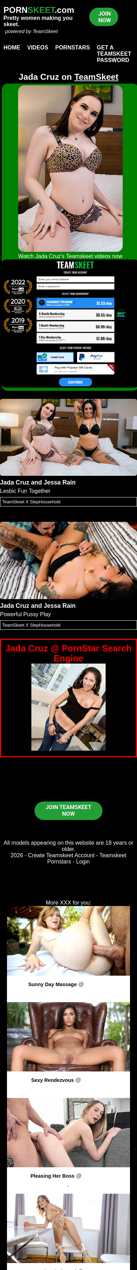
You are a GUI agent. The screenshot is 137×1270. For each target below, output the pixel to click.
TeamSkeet (45, 31)
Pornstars (72, 48)
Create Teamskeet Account (61, 855)
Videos (37, 48)
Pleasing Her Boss (52, 1176)
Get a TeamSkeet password (114, 54)
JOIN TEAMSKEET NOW (68, 810)
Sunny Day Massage (52, 984)
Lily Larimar (52, 1184)
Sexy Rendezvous (52, 1080)
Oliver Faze (84, 1184)
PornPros (97, 984)
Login (83, 862)
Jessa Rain (60, 482)
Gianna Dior (68, 1088)
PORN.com (38, 10)
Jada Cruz (14, 482)
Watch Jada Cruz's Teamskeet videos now (70, 256)
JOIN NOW (104, 17)
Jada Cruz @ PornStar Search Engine (68, 653)
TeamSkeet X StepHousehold (31, 501)
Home (11, 48)
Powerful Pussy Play (25, 614)
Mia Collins (68, 993)
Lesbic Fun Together (25, 491)
